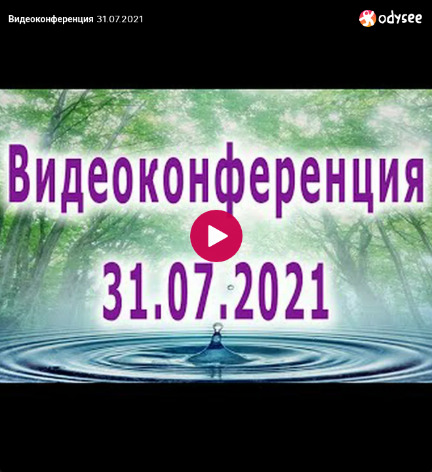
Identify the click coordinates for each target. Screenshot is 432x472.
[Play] (216, 236)
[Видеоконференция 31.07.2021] (178, 19)
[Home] (391, 18)
